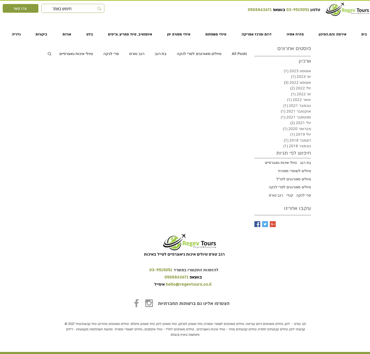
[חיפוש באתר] (73, 9)
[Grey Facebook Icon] (136, 303)
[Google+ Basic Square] (273, 224)
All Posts (239, 53)
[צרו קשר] (21, 8)
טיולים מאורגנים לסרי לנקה (199, 53)
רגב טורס (136, 53)
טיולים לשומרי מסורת (294, 170)
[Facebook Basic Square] (257, 224)
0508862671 (260, 10)
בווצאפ (278, 10)
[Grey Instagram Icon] (149, 303)
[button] (328, 34)
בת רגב (160, 53)
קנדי (289, 195)
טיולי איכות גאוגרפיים (76, 53)
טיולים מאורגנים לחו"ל (293, 178)
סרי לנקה (111, 53)
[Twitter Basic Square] (265, 224)
